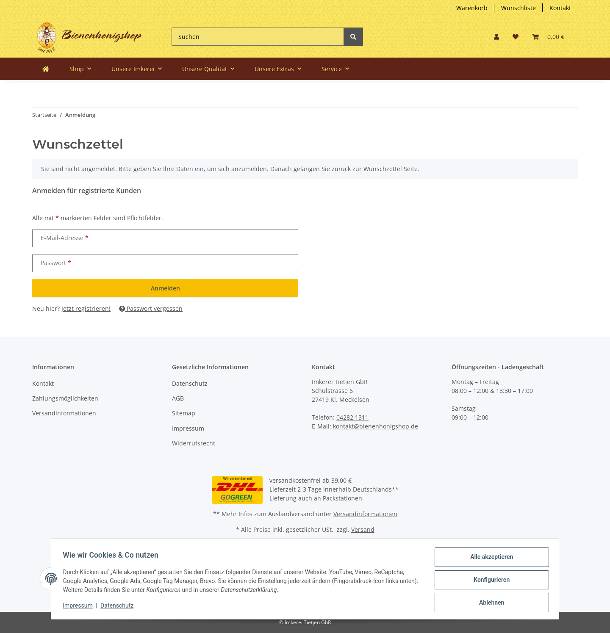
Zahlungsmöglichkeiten (65, 398)
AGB (178, 398)
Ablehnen (489, 603)
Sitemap (183, 413)
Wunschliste (518, 8)
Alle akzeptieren (489, 559)
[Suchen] (258, 37)
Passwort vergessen (151, 308)
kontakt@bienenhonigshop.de (375, 426)
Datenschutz (190, 383)
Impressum (188, 428)
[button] (496, 36)
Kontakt (560, 8)
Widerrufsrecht (193, 443)
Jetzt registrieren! (86, 308)
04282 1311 (352, 417)
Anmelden (165, 288)
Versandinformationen (64, 413)
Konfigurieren (489, 581)
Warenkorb (472, 8)
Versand (362, 529)
